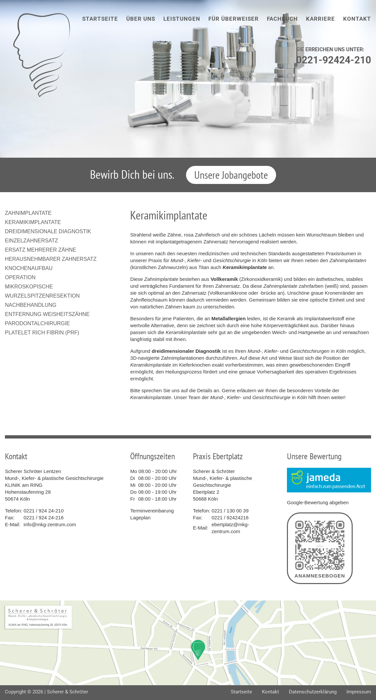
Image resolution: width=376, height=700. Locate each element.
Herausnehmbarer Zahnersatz (51, 259)
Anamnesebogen (320, 548)
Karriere (320, 18)
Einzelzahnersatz (31, 240)
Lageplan (140, 517)
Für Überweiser (233, 18)
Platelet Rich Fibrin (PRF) (42, 332)
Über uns (140, 18)
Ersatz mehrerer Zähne (40, 250)
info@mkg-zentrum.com (50, 524)
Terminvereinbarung (152, 510)
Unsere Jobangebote (231, 175)
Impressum (358, 692)
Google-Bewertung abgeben (318, 502)
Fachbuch (282, 18)
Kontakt (357, 18)
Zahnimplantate (28, 213)
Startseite (100, 18)
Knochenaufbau (29, 268)
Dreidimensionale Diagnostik (48, 231)
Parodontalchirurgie (37, 323)
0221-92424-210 (333, 60)
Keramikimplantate (33, 222)
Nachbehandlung (30, 305)
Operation (20, 277)
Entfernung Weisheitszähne (47, 314)
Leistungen (181, 18)
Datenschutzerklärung (313, 692)
